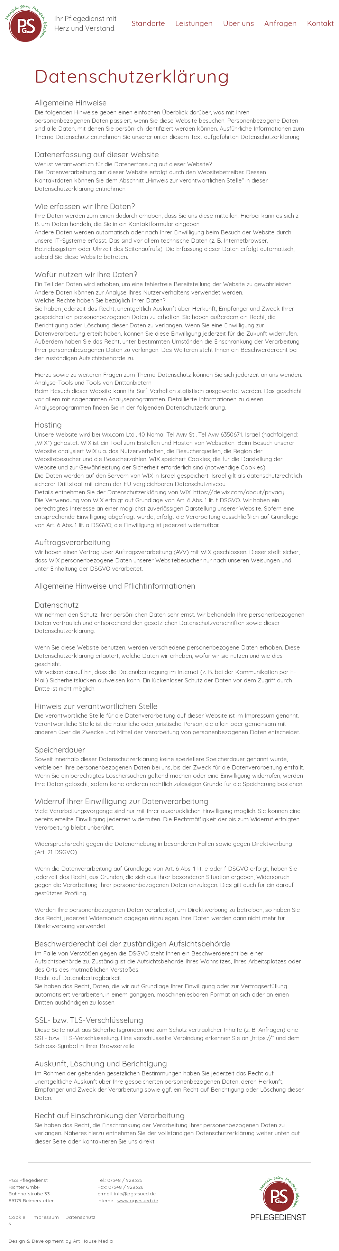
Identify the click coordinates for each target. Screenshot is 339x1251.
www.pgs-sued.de (137, 1200)
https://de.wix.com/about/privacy (238, 492)
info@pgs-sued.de (135, 1194)
